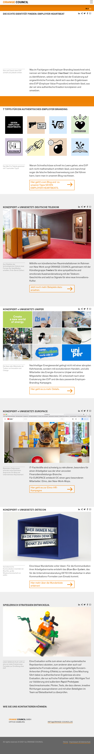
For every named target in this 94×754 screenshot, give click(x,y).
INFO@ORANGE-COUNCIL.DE (60, 722)
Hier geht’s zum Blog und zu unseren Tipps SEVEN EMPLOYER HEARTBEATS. (45, 185)
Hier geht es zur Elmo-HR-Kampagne (44, 489)
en (90, 8)
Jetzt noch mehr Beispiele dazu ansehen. (46, 288)
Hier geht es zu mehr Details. (45, 389)
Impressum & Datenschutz (79, 742)
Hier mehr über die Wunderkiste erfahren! (47, 584)
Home (65, 742)
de (87, 8)
